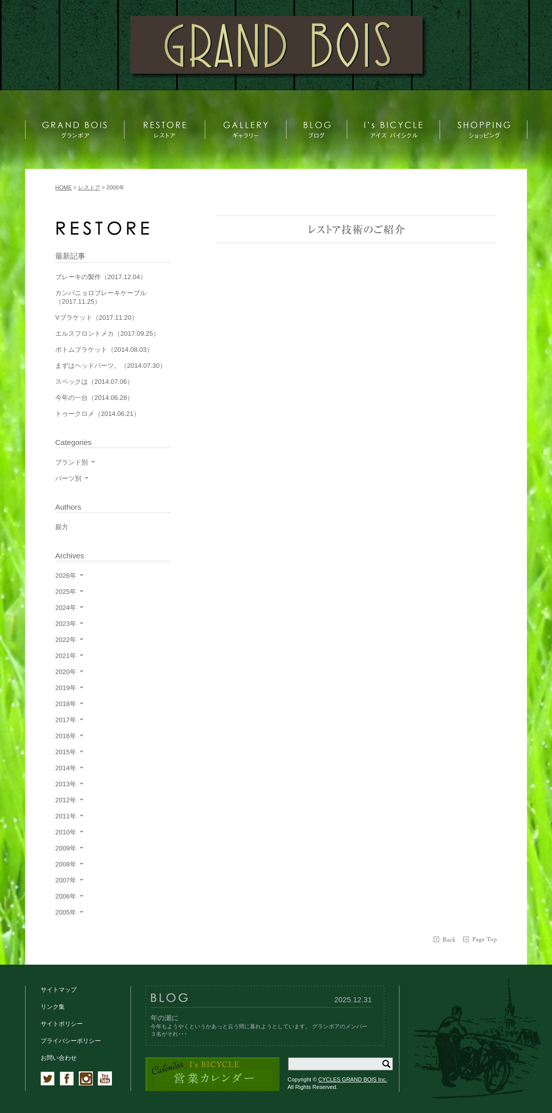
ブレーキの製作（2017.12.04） (101, 277)
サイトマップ (59, 989)
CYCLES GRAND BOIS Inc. (352, 1079)
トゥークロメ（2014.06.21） (97, 413)
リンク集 (53, 1006)
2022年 (65, 639)
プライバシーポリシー (71, 1040)
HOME (63, 187)
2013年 (65, 784)
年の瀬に (165, 1018)
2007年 (65, 880)
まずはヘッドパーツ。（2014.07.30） (110, 365)
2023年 (65, 623)
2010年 (65, 832)
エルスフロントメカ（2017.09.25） (107, 333)
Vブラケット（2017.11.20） (96, 317)
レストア (89, 187)
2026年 (65, 575)
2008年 (65, 864)
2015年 (65, 752)
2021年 (65, 655)
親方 (61, 527)
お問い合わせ (59, 1057)
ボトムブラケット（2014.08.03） (104, 349)
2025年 (65, 591)
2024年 (65, 607)
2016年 (65, 736)
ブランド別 (71, 462)
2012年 (65, 800)
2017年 (65, 720)
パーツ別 (68, 478)
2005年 (65, 912)
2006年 (65, 896)
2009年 (65, 848)
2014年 (65, 768)
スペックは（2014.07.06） (94, 381)
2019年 (65, 688)
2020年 (65, 672)
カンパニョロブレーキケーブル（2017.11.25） (101, 297)
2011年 (65, 816)
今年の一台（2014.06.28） (94, 397)
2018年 (65, 704)
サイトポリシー (62, 1023)
